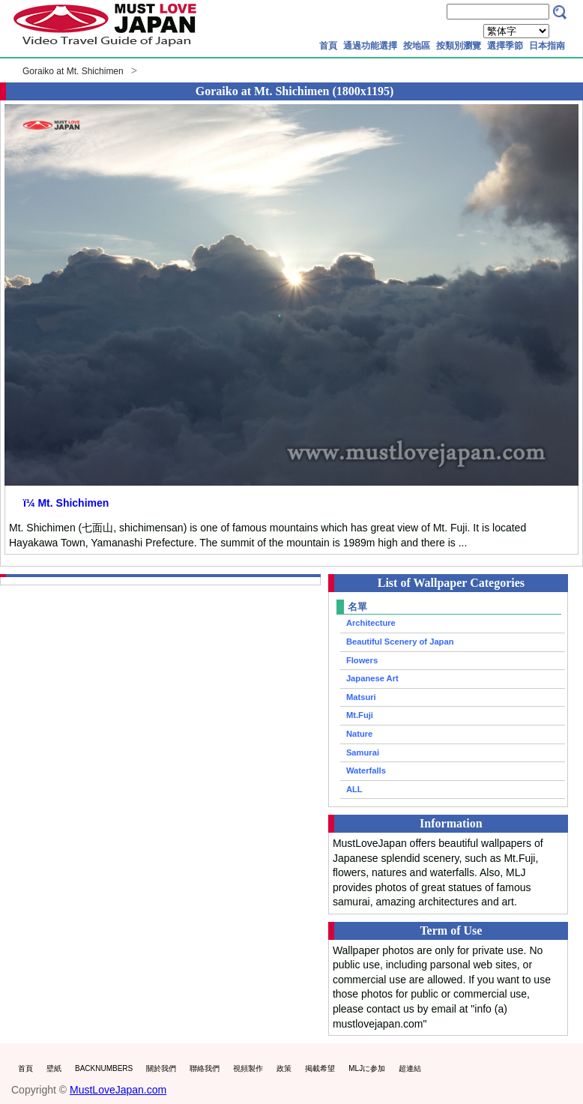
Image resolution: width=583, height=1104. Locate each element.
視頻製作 (248, 1068)
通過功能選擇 (370, 45)
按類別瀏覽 (458, 45)
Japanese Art (372, 678)
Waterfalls (366, 770)
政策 (284, 1068)
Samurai (362, 752)
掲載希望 (320, 1068)
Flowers (362, 660)
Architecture (371, 622)
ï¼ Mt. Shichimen (66, 503)
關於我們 (161, 1068)
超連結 (410, 1068)
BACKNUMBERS (104, 1068)
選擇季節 (505, 45)
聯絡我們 (205, 1068)
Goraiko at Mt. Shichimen (73, 71)
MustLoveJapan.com (118, 1090)
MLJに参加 (366, 1068)
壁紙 (53, 1068)
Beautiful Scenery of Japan (400, 641)
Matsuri (361, 697)
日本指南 (547, 45)
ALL (354, 789)
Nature (359, 733)
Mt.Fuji (359, 715)
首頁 (328, 45)
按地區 (416, 45)
